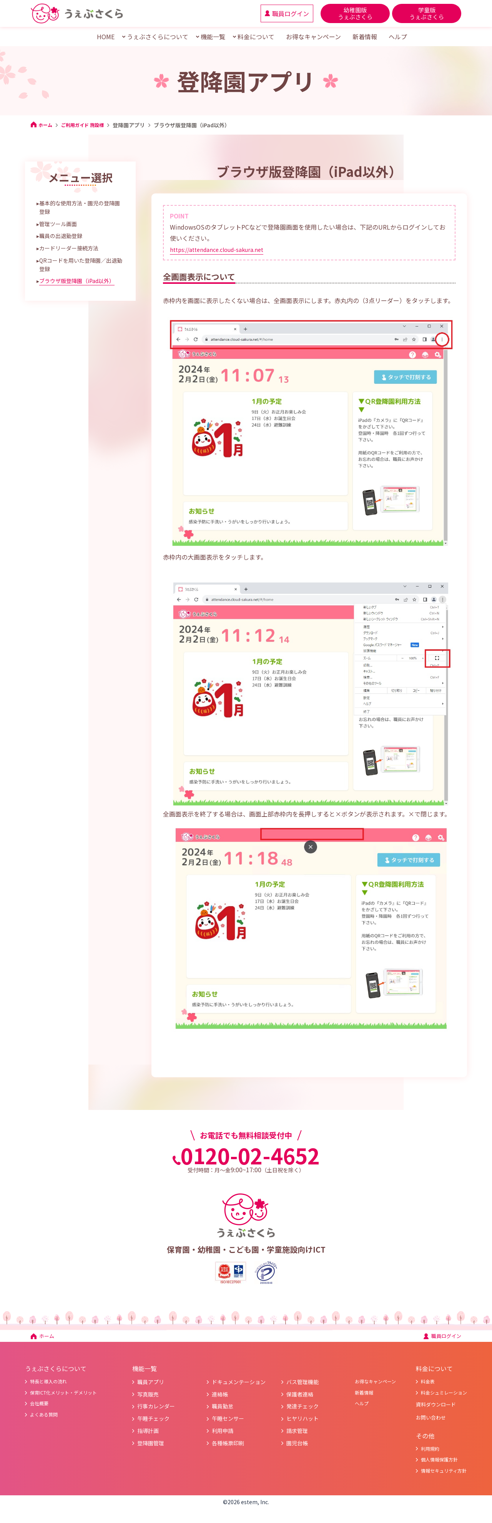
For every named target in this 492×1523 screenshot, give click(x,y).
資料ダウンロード (432, 1411)
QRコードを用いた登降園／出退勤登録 (80, 265)
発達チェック (303, 1410)
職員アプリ (151, 1386)
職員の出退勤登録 (60, 236)
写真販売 (148, 1398)
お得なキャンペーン (313, 36)
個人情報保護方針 (432, 1471)
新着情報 (364, 36)
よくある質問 (43, 1422)
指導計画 (148, 1434)
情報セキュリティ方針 (437, 1484)
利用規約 (421, 1459)
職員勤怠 (223, 1410)
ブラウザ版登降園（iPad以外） (77, 281)
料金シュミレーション (437, 1398)
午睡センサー (228, 1422)
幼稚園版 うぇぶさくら (355, 13)
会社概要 (38, 1410)
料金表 (418, 1386)
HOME (106, 36)
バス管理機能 (303, 1386)
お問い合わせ (426, 1426)
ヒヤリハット (303, 1422)
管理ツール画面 (58, 224)
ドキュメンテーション (239, 1386)
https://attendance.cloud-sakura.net (222, 249)
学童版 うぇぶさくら (426, 13)
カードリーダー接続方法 (68, 248)
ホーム (43, 125)
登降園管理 (151, 1447)
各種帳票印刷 (228, 1447)
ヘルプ (398, 36)
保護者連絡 (300, 1398)
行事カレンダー (156, 1410)
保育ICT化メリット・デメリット (67, 1398)
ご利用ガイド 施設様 (88, 125)
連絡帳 (220, 1398)
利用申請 (223, 1434)
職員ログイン (439, 1338)
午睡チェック (154, 1422)
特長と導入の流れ (49, 1386)
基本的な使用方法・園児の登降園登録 (79, 207)
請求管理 (297, 1434)
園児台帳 (297, 1447)
